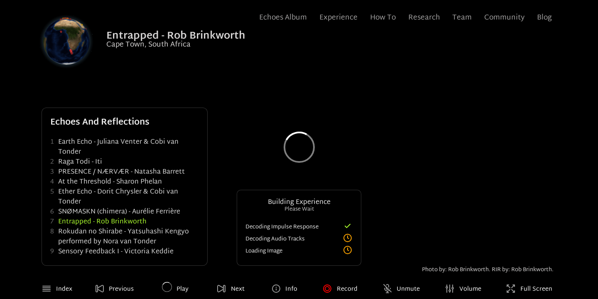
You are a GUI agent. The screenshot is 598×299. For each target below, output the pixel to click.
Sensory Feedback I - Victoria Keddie (116, 252)
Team (462, 18)
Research (424, 18)
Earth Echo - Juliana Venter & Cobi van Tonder (118, 147)
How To (383, 18)
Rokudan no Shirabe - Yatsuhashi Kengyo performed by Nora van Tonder (123, 237)
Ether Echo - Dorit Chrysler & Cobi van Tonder (118, 197)
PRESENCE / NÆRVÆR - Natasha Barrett (121, 172)
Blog (544, 18)
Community (504, 18)
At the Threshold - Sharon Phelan (110, 182)
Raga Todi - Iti (80, 162)
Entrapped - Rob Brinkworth (102, 222)
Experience (338, 18)
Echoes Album (283, 18)
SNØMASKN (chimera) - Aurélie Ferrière (119, 212)
